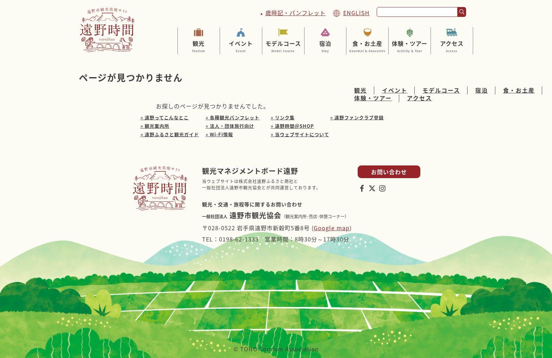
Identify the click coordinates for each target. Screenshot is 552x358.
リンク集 (285, 117)
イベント (241, 46)
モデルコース (283, 46)
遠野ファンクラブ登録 (359, 117)
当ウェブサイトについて (302, 134)
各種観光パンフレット (234, 117)
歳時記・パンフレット (295, 12)
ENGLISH (356, 12)
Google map (332, 228)
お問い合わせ (389, 172)
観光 (199, 46)
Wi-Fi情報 (221, 134)
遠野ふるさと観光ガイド (172, 134)
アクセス (452, 46)
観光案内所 (157, 126)
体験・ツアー (410, 46)
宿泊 (325, 46)
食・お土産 (367, 46)
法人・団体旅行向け (232, 126)
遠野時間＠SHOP (294, 126)
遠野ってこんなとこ (167, 117)
